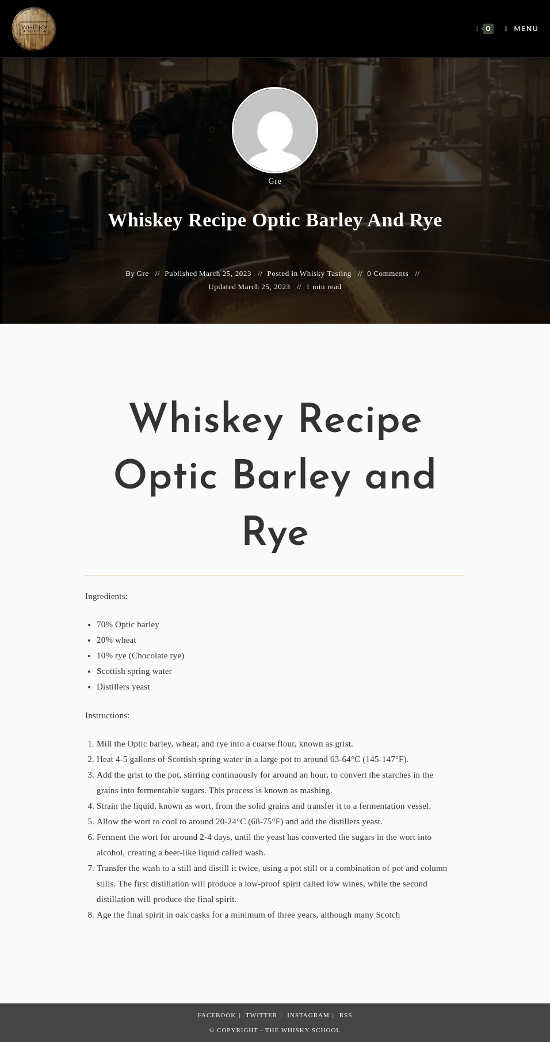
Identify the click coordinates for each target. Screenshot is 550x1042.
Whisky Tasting (326, 273)
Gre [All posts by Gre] (275, 181)
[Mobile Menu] (517, 28)
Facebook (217, 1014)
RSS (346, 1014)
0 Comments (387, 273)
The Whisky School (303, 1029)
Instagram (308, 1014)
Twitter (261, 1014)
